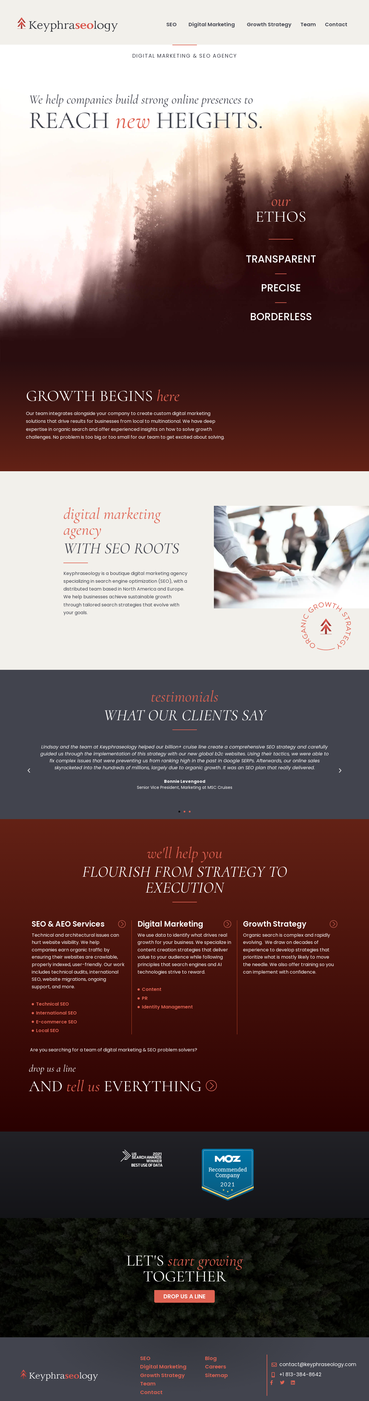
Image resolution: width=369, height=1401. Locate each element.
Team (308, 24)
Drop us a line (52, 1068)
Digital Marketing (213, 24)
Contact (336, 24)
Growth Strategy (269, 24)
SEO (173, 24)
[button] (29, 771)
